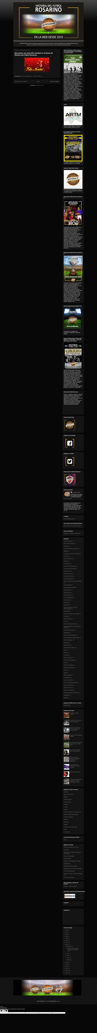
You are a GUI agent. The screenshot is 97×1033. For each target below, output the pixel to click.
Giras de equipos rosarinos (70, 623)
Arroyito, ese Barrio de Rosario (71, 847)
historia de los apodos (69, 630)
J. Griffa (66, 807)
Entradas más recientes (21, 81)
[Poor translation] (5, 1011)
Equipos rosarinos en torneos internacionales (71, 608)
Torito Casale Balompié (69, 871)
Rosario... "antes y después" (70, 886)
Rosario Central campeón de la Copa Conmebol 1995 (76, 744)
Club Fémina (67, 563)
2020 (66, 936)
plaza (65, 650)
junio (68, 955)
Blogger (58, 1001)
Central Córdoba (68, 558)
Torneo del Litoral (68, 680)
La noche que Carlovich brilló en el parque (75, 721)
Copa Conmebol (67, 585)
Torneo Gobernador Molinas (70, 682)
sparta (65, 672)
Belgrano (66, 551)
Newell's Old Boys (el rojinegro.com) (72, 812)
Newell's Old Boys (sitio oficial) (71, 814)
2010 (66, 972)
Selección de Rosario (69, 667)
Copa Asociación (68, 573)
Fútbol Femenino (68, 618)
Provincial (66, 655)
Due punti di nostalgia (69, 856)
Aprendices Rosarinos (69, 543)
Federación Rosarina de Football (71, 613)
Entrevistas (66, 605)
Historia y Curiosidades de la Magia (72, 861)
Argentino (66, 546)
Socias (65, 670)
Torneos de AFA (67, 687)
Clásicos (66, 561)
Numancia (66, 642)
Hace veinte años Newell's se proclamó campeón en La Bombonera (75, 759)
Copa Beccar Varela (68, 576)
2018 (66, 940)
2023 (66, 930)
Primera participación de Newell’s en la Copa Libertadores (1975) (76, 781)
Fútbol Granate (67, 858)
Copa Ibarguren (67, 595)
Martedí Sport (67, 863)
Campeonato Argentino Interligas (71, 553)
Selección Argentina (68, 665)
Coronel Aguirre (67, 802)
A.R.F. (65, 839)
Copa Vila (66, 602)
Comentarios (68, 897)
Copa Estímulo (67, 592)
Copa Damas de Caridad (69, 587)
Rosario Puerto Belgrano (69, 660)
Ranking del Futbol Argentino (70, 866)
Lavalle (65, 809)
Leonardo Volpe (76, 492)
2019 (66, 938)
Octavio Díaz (67, 645)
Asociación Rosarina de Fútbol (71, 548)
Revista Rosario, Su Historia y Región (73, 868)
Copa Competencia (68, 578)
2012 (66, 968)
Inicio (38, 81)
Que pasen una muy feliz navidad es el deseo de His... (72, 950)
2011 (66, 970)
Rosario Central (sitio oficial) (70, 827)
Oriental (66, 819)
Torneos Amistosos (68, 685)
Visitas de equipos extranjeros (71, 692)
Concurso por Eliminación (70, 568)
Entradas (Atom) (39, 85)
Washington (66, 695)
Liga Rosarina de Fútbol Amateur (71, 637)
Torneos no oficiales (68, 690)
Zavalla (65, 697)
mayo (68, 957)
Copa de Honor (67, 590)
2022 (66, 932)
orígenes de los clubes (69, 647)
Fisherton (66, 616)
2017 (66, 942)
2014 (66, 964)
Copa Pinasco (67, 600)
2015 (66, 962)
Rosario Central (67, 657)
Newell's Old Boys (68, 640)
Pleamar (66, 652)
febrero (68, 959)
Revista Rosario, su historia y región (72, 525)
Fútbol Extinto (67, 705)
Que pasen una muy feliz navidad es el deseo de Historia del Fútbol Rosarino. (34, 54)
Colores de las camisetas (70, 566)
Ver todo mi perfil (68, 498)
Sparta (65, 829)
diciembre (69, 946)
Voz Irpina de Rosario (69, 877)
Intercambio (66, 632)
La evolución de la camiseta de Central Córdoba (75, 766)
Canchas (66, 556)
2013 (66, 966)
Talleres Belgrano (68, 675)
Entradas (67, 894)
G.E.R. (65, 621)
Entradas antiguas (54, 81)
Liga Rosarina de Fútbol (69, 635)
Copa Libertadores (68, 597)
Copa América (67, 571)
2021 (66, 934)
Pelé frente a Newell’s (75, 772)
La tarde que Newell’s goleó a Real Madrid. (75, 750)
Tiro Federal (66, 677)
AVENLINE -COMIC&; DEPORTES (72, 533)
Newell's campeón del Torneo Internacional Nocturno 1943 (75, 729)
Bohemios (66, 849)
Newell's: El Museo (68, 817)
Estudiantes (66, 611)
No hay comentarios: (37, 76)
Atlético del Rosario (68, 794)
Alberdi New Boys (68, 541)
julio (68, 953)
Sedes (65, 662)
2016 (66, 944)
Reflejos (66, 824)
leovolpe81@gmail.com (69, 518)
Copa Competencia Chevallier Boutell (72, 581)
